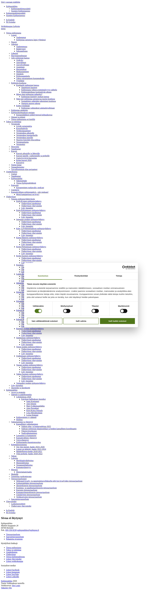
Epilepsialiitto (11, 6)
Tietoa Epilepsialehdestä (26, 183)
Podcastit (15, 185)
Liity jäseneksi (27, 208)
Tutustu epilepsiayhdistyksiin (23, 199)
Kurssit (14, 151)
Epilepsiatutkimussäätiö (21, 9)
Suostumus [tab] (43, 276)
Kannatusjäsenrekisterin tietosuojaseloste (32, 492)
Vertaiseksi (20, 144)
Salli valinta (81, 321)
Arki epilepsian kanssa (20, 58)
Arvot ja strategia (18, 392)
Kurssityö (20, 162)
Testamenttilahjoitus (24, 465)
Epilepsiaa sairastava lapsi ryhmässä (31, 40)
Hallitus (19, 420)
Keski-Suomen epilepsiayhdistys (29, 256)
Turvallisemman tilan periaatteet (24, 169)
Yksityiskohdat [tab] (81, 276)
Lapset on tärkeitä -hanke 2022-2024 (31, 449)
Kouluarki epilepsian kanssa (27, 85)
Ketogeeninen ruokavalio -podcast (30, 188)
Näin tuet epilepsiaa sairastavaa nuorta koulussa (35, 99)
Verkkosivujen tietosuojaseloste (29, 497)
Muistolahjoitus (22, 463)
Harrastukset (21, 69)
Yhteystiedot (11, 501)
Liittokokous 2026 (23, 397)
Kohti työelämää (23, 106)
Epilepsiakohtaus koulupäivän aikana (36, 92)
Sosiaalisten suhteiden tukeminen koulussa (38, 101)
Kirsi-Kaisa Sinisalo (34, 410)
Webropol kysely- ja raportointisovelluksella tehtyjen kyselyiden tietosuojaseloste (49, 481)
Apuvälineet (21, 62)
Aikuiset (14, 44)
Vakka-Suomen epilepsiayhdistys (29, 374)
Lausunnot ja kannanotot (26, 435)
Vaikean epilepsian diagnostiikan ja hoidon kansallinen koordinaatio (48, 429)
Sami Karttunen (32, 401)
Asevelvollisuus (22, 65)
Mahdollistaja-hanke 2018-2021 (29, 451)
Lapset (14, 35)
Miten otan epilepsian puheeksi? (29, 94)
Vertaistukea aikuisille (25, 133)
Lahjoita (14, 458)
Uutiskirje (15, 190)
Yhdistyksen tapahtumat (31, 203)
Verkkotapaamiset (23, 131)
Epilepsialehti (16, 178)
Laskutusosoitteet (18, 504)
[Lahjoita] (16, 26)
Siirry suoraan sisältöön (10, 2)
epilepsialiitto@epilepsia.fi (28, 530)
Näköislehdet (21, 181)
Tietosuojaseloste (13, 534)
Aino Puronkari (32, 408)
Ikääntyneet (21, 49)
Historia (14, 470)
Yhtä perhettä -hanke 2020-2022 (29, 454)
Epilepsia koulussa (18, 83)
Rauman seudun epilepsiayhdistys (30, 329)
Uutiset (14, 174)
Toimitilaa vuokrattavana (21, 476)
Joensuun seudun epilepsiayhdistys (30, 219)
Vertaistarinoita (22, 142)
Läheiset (14, 53)
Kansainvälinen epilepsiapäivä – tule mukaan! (29, 192)
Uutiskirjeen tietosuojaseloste (28, 495)
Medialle (14, 474)
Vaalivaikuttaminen (29, 433)
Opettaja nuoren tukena (30, 103)
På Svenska (10, 22)
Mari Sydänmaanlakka (35, 406)
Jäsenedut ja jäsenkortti (20, 388)
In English (10, 20)
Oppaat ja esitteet (18, 117)
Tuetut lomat (16, 165)
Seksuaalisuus (22, 51)
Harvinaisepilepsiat (19, 56)
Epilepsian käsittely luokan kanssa (35, 97)
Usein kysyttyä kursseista (26, 158)
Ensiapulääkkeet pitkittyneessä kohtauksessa (34, 115)
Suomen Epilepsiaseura (20, 11)
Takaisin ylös (6, 588)
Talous (13, 456)
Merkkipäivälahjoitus (25, 460)
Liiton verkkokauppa (14, 561)
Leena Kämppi (32, 415)
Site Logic (16, 585)
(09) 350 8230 (11, 530)
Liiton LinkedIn (12, 577)
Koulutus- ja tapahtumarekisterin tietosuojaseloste (36, 488)
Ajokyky (19, 60)
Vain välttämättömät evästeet (45, 321)
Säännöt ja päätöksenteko (21, 395)
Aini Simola (31, 404)
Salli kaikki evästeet (117, 321)
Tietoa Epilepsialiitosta (15, 557)
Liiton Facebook (12, 570)
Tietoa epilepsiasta (13, 33)
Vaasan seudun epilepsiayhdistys (29, 365)
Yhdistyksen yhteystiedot (31, 206)
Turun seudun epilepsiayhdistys (29, 347)
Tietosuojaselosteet (19, 479)
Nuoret (14, 42)
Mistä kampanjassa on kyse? (27, 194)
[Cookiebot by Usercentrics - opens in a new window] (124, 267)
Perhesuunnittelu (23, 76)
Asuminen (20, 67)
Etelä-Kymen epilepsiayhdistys (29, 201)
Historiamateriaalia (24, 472)
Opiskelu (20, 74)
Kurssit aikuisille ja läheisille (28, 153)
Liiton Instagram (13, 572)
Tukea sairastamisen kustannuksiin (30, 78)
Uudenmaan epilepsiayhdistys (28, 356)
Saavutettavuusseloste (20, 499)
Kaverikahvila (22, 128)
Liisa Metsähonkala (34, 413)
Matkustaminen (22, 72)
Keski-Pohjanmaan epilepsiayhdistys (31, 247)
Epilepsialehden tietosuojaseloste (29, 483)
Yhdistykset (11, 197)
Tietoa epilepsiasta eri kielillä (23, 119)
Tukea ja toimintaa (13, 122)
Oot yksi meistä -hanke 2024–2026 (30, 447)
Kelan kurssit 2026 (24, 160)
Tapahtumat (16, 149)
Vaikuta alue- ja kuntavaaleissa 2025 (36, 426)
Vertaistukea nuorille (24, 137)
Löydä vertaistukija (24, 126)
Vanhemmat (21, 37)
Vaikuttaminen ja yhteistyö (22, 422)
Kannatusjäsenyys (23, 467)
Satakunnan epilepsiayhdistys (28, 338)
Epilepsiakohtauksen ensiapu (23, 112)
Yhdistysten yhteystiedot (21, 506)
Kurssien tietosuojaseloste (26, 490)
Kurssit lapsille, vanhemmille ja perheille (32, 156)
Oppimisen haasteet (29, 87)
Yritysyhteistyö (22, 440)
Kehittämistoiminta (19, 445)
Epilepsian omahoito (19, 110)
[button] (3, 29)
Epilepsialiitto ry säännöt (26, 417)
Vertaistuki (15, 124)
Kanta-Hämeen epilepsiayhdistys (29, 238)
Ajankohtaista (11, 172)
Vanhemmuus (21, 46)
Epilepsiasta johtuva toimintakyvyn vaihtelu (39, 90)
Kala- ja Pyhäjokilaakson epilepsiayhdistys (33, 228)
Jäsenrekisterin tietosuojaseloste (29, 485)
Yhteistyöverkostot (29, 431)
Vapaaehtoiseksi (17, 167)
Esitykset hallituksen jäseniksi (33, 399)
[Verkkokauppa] (7, 26)
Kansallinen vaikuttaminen (27, 424)
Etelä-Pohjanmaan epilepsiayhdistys (31, 210)
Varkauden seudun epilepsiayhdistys (31, 383)
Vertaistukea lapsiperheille (27, 135)
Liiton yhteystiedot (13, 559)
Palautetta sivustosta (14, 539)
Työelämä (20, 81)
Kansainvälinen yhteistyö (26, 438)
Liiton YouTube (12, 574)
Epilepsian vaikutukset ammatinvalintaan (38, 108)
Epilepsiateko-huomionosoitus (28, 442)
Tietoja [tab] (119, 276)
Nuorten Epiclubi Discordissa (28, 140)
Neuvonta (15, 147)
